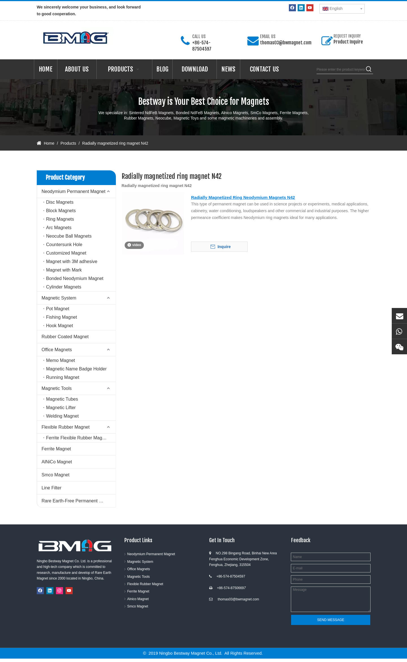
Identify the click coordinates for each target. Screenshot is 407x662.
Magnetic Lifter (61, 407)
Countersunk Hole (64, 244)
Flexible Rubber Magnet (66, 427)
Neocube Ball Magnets (69, 236)
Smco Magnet (56, 474)
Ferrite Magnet (56, 448)
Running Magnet (62, 377)
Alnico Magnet (138, 599)
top (395, 637)
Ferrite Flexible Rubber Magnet (77, 437)
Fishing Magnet (61, 317)
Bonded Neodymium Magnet (74, 278)
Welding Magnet (62, 416)
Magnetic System (59, 298)
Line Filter (51, 487)
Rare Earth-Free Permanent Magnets (79, 500)
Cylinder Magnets (63, 287)
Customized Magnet (66, 253)
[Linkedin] (301, 7)
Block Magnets (61, 210)
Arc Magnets (59, 227)
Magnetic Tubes (62, 399)
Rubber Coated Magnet (65, 336)
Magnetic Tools (57, 388)
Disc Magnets (59, 202)
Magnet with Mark (64, 270)
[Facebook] (292, 7)
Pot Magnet (57, 308)
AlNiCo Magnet (57, 461)
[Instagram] (59, 590)
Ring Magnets (60, 219)
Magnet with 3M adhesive (71, 261)
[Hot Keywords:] (369, 69)
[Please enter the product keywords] (341, 69)
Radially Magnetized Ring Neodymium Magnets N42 (243, 197)
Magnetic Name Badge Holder (76, 368)
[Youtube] (309, 7)
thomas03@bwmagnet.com (285, 42)
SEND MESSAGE (330, 620)
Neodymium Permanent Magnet (73, 191)
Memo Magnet (60, 360)
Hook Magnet (59, 325)
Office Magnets (57, 349)
